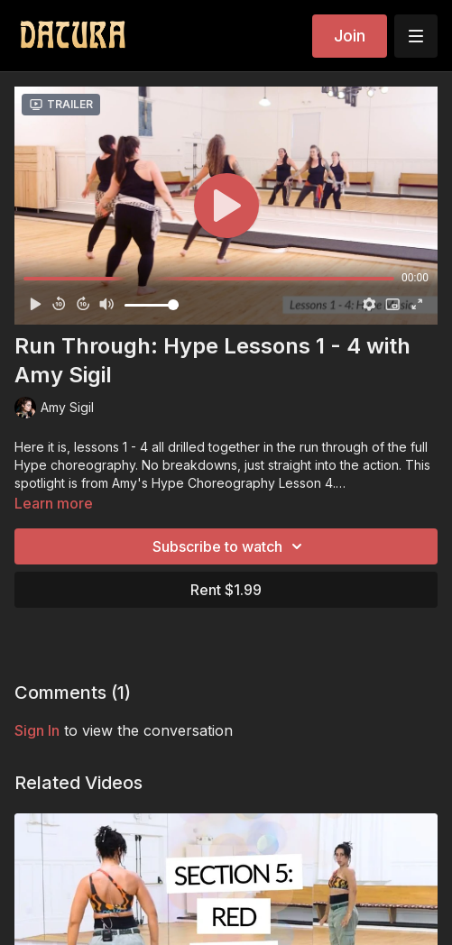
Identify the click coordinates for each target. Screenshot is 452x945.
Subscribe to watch (230, 546)
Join (349, 35)
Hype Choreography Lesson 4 (242, 483)
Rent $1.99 (226, 590)
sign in (37, 730)
